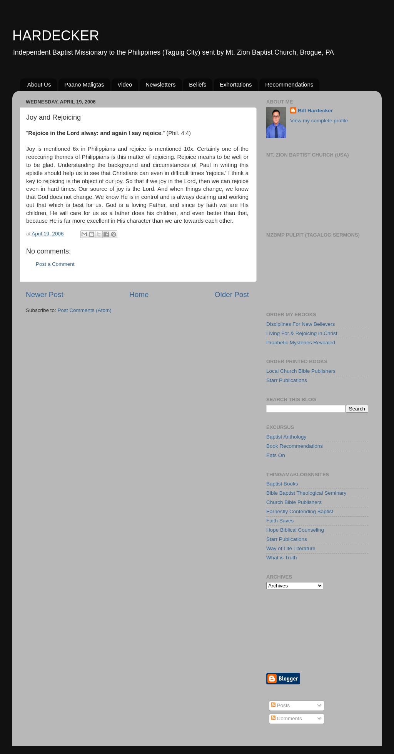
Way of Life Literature (291, 548)
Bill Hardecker (315, 110)
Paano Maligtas (84, 84)
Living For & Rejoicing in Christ (301, 333)
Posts (280, 705)
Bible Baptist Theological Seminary (306, 493)
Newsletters (160, 84)
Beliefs (197, 84)
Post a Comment (55, 264)
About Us (39, 84)
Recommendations (289, 84)
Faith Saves (280, 521)
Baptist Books (282, 484)
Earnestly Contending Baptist (299, 511)
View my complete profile (319, 120)
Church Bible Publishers (294, 502)
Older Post (232, 294)
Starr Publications (286, 380)
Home (139, 294)
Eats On (275, 455)
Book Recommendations (294, 446)
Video (124, 84)
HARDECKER (55, 35)
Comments (286, 718)
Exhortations (236, 84)
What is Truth (281, 557)
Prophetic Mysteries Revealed (300, 342)
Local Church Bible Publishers (301, 371)
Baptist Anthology (286, 437)
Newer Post (44, 294)
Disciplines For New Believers (300, 324)
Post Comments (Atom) (85, 310)
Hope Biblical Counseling (295, 530)
